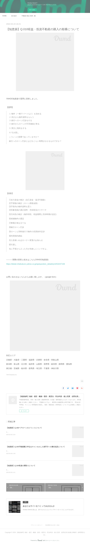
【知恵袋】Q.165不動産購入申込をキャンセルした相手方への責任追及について (35, 447)
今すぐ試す (32, 9)
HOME (4, 16)
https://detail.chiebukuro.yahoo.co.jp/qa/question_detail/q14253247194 (35, 264)
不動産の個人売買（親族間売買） (29, 16)
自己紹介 (14, 16)
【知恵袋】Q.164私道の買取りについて (20, 466)
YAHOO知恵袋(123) (11, 374)
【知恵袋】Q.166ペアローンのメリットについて (24, 428)
